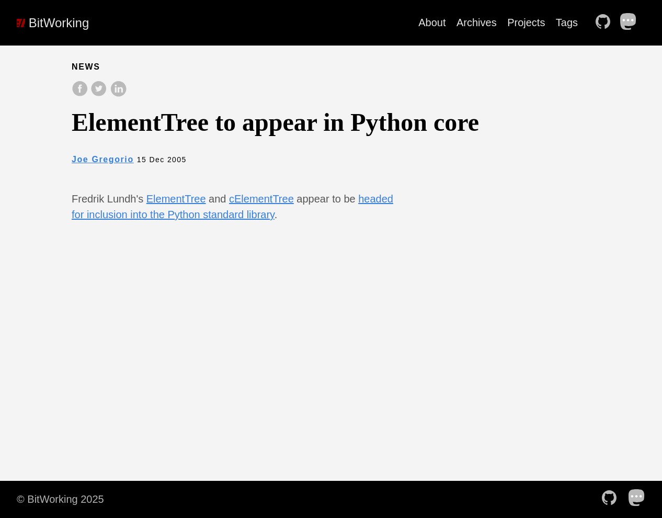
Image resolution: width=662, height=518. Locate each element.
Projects (526, 22)
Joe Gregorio (103, 159)
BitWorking (53, 23)
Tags (567, 22)
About (432, 22)
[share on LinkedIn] (118, 93)
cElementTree (261, 199)
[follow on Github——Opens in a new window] (606, 22)
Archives (476, 22)
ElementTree (176, 199)
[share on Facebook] (81, 93)
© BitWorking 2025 (60, 499)
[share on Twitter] (99, 93)
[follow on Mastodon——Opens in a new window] (631, 22)
